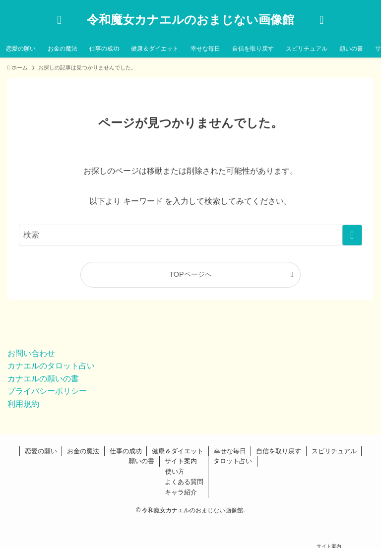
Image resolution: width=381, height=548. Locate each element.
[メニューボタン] (321, 20)
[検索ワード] (190, 235)
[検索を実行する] (352, 235)
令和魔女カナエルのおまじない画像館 (190, 20)
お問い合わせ (31, 353)
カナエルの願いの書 (43, 378)
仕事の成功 (126, 451)
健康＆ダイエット (177, 451)
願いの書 (141, 461)
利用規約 (23, 404)
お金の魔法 (83, 451)
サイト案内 (181, 461)
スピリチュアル (334, 451)
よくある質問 (184, 482)
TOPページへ (190, 274)
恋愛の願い (41, 451)
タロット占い (232, 461)
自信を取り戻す (278, 451)
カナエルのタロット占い (51, 366)
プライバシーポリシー (47, 391)
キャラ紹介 (181, 492)
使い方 (175, 471)
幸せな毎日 (230, 451)
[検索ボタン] (59, 20)
